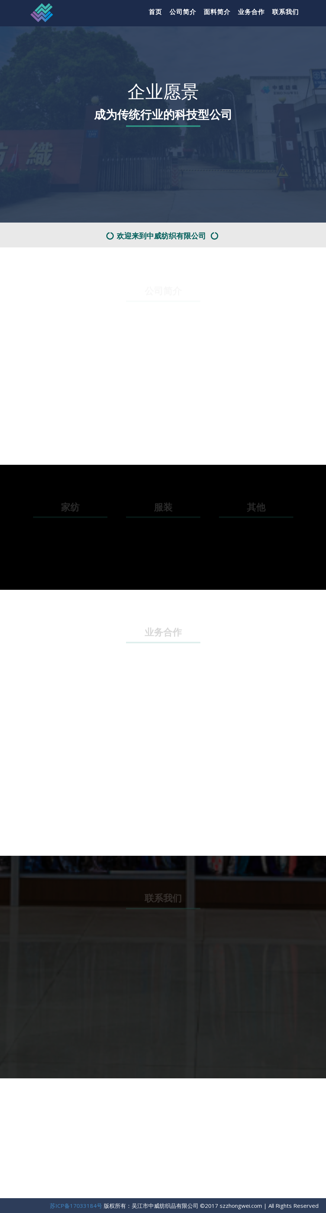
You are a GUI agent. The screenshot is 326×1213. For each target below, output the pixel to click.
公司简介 (183, 11)
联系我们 (285, 11)
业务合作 (251, 11)
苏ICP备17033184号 (76, 1205)
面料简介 (217, 11)
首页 (155, 11)
